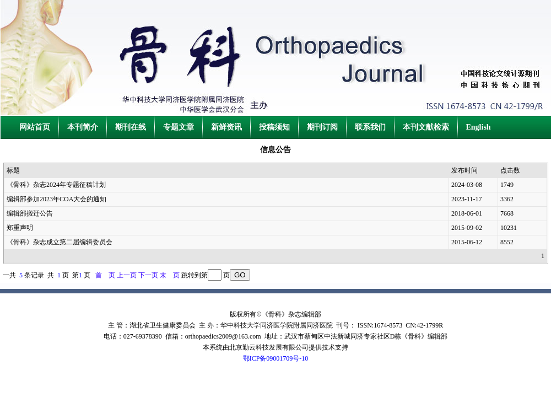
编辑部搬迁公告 (30, 213)
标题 (13, 170)
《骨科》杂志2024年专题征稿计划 (56, 185)
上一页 (127, 275)
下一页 (148, 275)
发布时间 (464, 170)
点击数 (510, 170)
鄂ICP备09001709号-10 (276, 358)
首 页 (105, 275)
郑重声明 (20, 228)
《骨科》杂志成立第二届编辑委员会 (59, 242)
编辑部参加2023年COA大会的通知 (56, 199)
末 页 (170, 275)
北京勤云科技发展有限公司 (269, 347)
